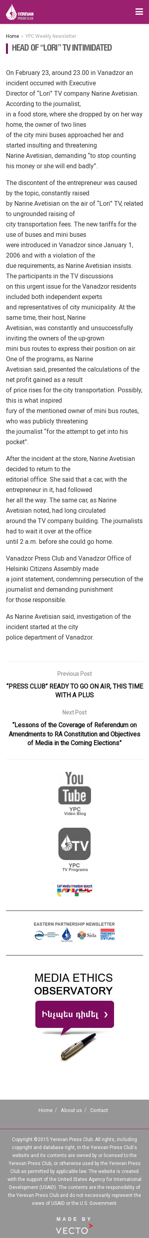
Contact (99, 1110)
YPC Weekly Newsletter (50, 36)
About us (71, 1110)
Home (12, 36)
